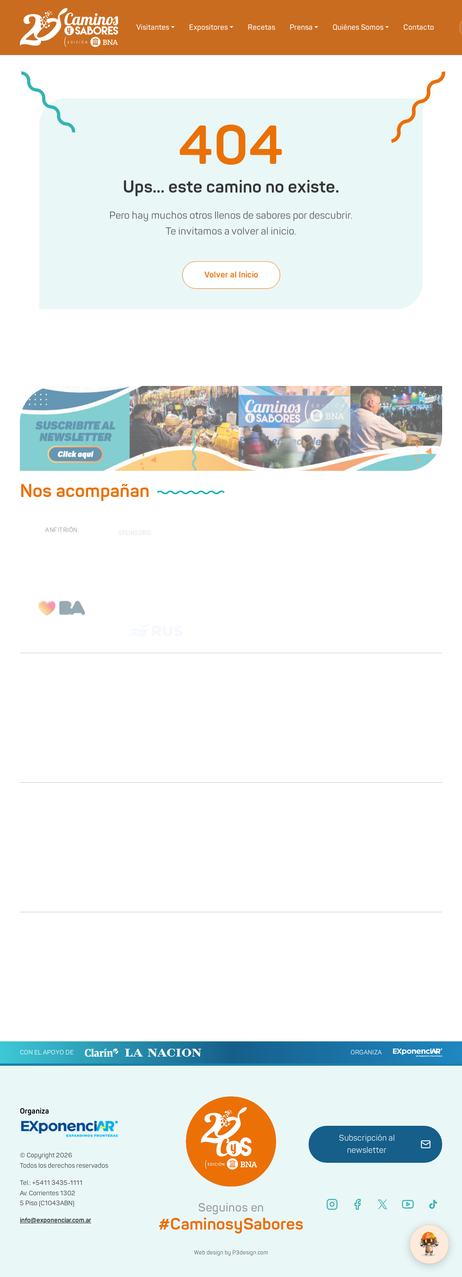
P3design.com (250, 1252)
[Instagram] (332, 1204)
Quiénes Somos (358, 27)
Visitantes (152, 27)
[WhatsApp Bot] (429, 1244)
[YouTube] (408, 1204)
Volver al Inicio (231, 283)
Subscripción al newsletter (385, 1144)
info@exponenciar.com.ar (55, 1220)
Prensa (301, 27)
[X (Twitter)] (383, 1204)
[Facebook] (357, 1204)
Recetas (261, 27)
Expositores (208, 27)
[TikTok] (433, 1204)
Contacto (418, 27)
